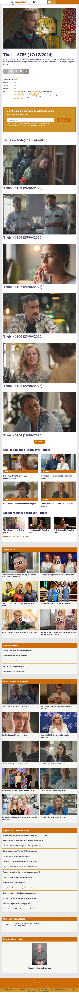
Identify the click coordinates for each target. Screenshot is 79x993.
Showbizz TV (9, 549)
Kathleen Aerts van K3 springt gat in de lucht (56, 603)
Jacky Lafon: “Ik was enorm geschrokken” (17, 888)
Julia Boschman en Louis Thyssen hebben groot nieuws (22, 846)
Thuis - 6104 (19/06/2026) (22, 435)
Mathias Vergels (34, 94)
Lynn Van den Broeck (20, 98)
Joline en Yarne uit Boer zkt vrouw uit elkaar (18, 877)
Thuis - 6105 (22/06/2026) (22, 386)
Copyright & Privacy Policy (44, 989)
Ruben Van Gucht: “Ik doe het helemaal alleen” (18, 909)
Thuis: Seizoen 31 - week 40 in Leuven (15, 764)
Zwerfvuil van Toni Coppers (12, 661)
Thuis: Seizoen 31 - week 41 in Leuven (15, 706)
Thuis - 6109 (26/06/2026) (22, 188)
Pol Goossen (18, 92)
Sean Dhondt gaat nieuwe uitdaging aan (16, 904)
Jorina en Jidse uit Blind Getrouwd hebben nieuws (20, 867)
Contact (38, 982)
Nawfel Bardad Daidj (47, 96)
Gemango (45, 991)
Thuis (15, 79)
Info (32, 989)
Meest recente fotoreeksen (15, 681)
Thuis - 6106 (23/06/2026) (22, 336)
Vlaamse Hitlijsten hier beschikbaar (15, 655)
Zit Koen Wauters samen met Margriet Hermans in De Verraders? (25, 835)
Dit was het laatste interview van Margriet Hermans (19, 632)
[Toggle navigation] (75, 2)
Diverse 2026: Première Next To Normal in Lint (18, 790)
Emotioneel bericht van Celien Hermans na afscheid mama (23, 840)
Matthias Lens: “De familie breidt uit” (15, 882)
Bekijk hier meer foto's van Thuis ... (17, 536)
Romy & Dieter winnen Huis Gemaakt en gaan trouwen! (21, 872)
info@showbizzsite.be (61, 989)
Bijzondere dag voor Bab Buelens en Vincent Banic (20, 893)
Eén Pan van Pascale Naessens (13, 666)
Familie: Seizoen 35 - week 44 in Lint (14, 735)
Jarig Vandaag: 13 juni (13, 939)
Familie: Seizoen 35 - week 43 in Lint (53, 764)
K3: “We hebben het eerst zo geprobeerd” (17, 856)
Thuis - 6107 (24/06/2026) (22, 287)
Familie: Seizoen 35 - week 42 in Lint (53, 817)
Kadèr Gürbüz (18, 96)
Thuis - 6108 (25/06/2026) (22, 237)
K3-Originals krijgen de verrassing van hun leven (57, 575)
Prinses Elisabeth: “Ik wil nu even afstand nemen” (19, 898)
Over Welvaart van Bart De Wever (14, 671)
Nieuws (8, 471)
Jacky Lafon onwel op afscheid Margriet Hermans (20, 861)
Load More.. (39, 442)
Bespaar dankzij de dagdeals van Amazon (17, 650)
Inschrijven (64, 120)
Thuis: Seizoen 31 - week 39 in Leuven (53, 790)
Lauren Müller (32, 96)
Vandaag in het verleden (14, 919)
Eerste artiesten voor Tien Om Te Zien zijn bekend (20, 851)
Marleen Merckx (38, 92)
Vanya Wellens (18, 94)
